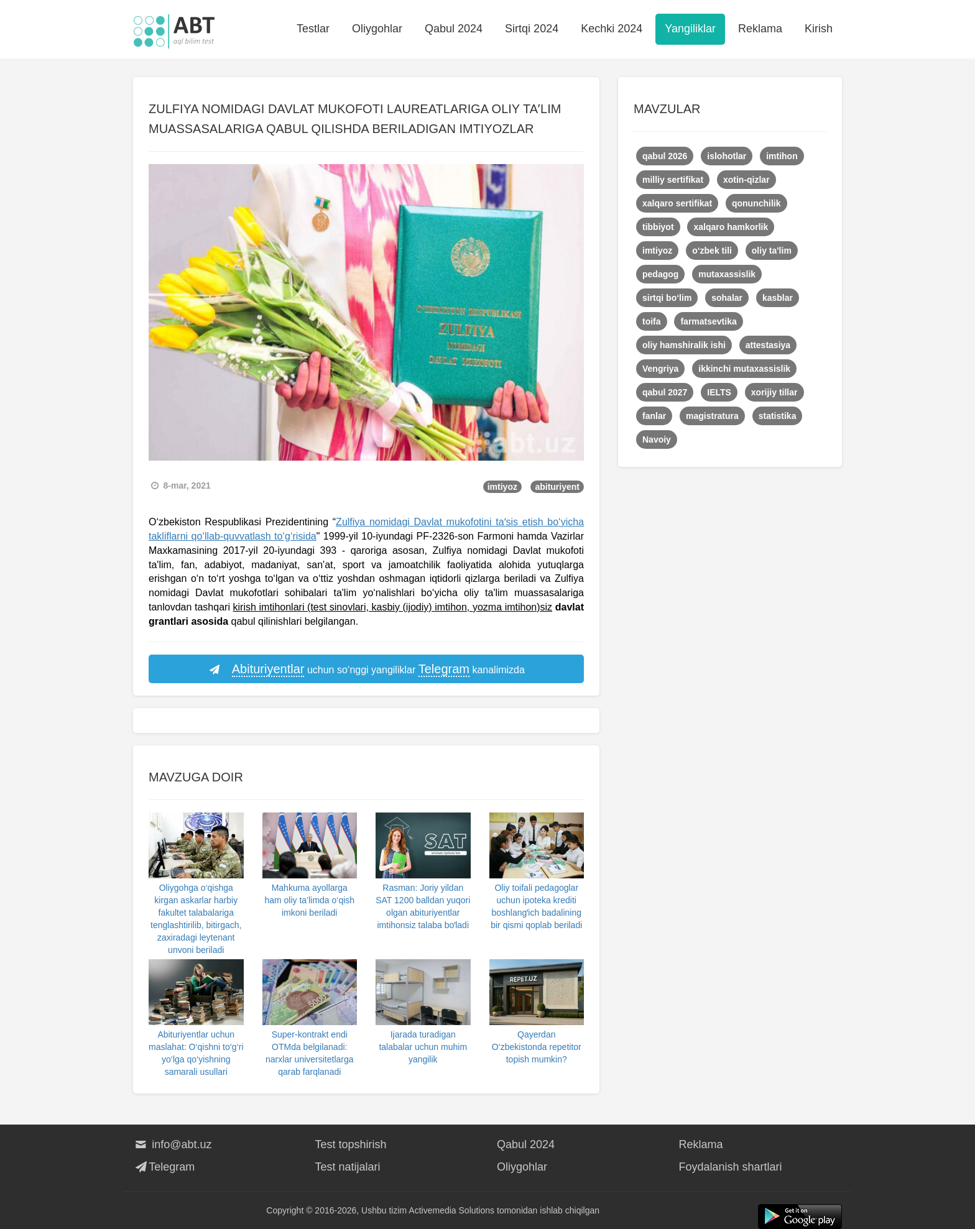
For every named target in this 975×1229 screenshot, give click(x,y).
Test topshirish (351, 1144)
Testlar (313, 28)
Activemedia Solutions (451, 1210)
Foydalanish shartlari (730, 1167)
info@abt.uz (172, 1144)
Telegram (164, 1167)
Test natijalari (348, 1167)
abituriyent (557, 487)
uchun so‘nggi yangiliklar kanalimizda (366, 669)
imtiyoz (502, 487)
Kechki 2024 (611, 28)
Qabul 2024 (454, 28)
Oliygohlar (377, 28)
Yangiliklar (690, 28)
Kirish (819, 28)
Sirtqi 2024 (531, 28)
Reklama (760, 28)
